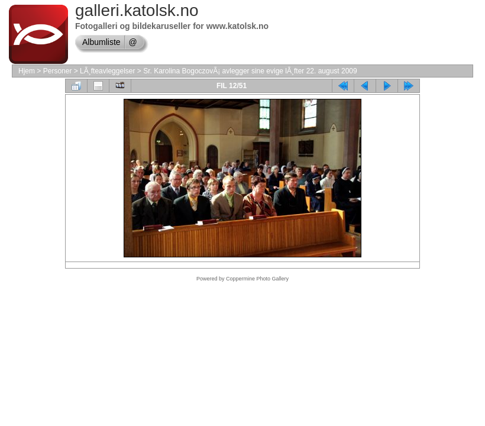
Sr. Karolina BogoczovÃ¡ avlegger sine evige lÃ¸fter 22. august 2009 (250, 71)
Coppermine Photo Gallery (257, 279)
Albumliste (101, 42)
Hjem (26, 71)
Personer (57, 71)
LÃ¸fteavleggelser (107, 71)
